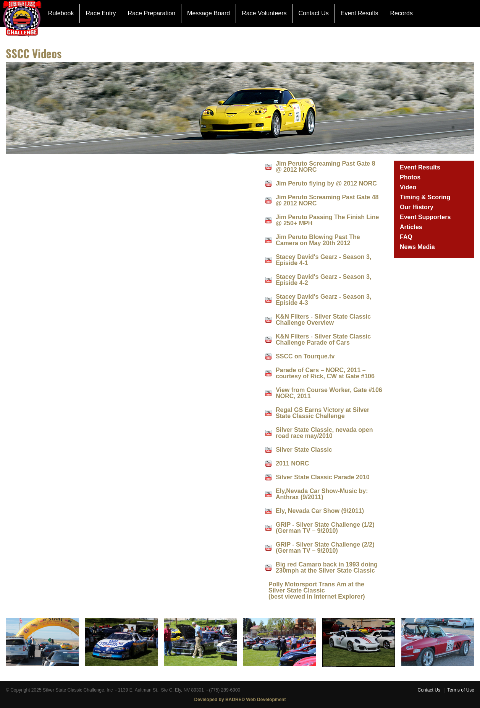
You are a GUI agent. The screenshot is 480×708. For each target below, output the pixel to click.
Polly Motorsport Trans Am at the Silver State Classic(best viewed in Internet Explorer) (316, 590)
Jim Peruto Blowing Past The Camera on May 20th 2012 (318, 240)
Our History (416, 207)
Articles (411, 227)
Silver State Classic (304, 449)
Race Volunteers (264, 13)
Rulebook (61, 13)
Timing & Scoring (425, 197)
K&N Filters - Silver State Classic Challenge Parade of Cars (323, 339)
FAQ (406, 237)
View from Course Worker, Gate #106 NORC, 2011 (329, 393)
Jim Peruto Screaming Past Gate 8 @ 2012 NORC (325, 166)
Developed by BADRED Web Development (240, 699)
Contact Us (314, 13)
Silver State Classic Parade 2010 (323, 477)
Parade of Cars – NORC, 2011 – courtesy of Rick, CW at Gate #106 (325, 373)
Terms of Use (460, 690)
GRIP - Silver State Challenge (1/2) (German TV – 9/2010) (325, 527)
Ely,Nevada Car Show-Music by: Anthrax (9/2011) (322, 494)
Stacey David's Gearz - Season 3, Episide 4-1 (323, 260)
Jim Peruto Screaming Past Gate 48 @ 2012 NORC (327, 200)
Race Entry (101, 13)
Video (408, 187)
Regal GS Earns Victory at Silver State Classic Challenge (322, 413)
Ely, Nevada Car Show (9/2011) (320, 511)
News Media (417, 247)
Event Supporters (425, 217)
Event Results (359, 13)
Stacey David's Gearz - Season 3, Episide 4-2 (323, 279)
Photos (410, 177)
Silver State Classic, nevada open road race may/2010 (324, 432)
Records (401, 13)
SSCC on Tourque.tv (305, 356)
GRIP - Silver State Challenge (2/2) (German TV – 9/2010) (325, 547)
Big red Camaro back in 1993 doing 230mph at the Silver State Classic (327, 567)
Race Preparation (152, 13)
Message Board (208, 13)
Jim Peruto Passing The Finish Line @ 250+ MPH (327, 220)
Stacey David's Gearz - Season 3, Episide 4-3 (323, 299)
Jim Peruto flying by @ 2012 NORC (326, 183)
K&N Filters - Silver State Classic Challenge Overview (323, 319)
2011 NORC (292, 463)
